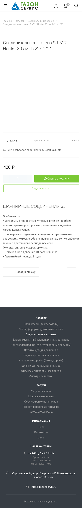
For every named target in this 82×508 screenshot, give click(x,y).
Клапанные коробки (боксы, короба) (41, 360)
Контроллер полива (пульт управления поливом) (41, 344)
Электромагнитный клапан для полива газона (41, 339)
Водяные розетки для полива (41, 355)
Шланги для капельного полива (41, 365)
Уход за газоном (41, 391)
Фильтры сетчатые (41, 376)
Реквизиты (41, 432)
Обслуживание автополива (41, 401)
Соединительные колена (41, 334)
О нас (41, 427)
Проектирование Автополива (41, 406)
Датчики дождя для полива (41, 350)
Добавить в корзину (56, 178)
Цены (41, 437)
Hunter (75, 140)
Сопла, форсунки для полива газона (41, 329)
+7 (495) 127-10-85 (41, 453)
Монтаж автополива (41, 396)
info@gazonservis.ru (43, 486)
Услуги (41, 385)
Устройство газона (41, 412)
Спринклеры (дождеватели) (41, 324)
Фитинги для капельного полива (41, 370)
